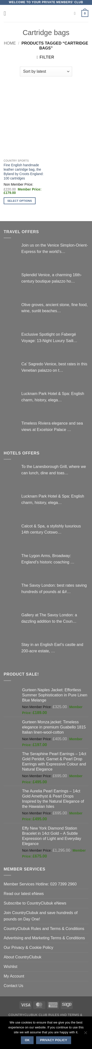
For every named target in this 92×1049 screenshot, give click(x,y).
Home (10, 43)
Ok (27, 1040)
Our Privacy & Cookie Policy (28, 947)
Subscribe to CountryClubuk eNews (35, 903)
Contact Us (13, 985)
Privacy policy (53, 1040)
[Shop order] (46, 71)
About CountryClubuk (22, 957)
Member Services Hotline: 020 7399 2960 (40, 884)
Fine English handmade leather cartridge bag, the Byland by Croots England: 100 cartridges (23, 171)
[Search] (76, 13)
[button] (7, 13)
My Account (14, 976)
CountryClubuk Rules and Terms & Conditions (44, 928)
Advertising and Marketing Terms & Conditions (44, 938)
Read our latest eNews (24, 893)
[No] (85, 1034)
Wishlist (10, 966)
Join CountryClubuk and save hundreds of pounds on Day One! (41, 915)
